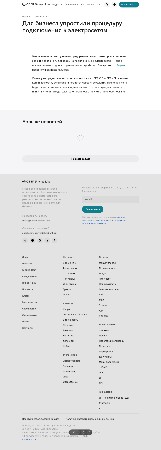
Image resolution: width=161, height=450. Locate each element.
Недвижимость (107, 284)
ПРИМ (25, 321)
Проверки (104, 346)
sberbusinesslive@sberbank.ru (39, 232)
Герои (66, 294)
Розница (103, 315)
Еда (101, 310)
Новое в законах (108, 324)
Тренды (67, 289)
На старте (68, 257)
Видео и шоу (29, 282)
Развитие (68, 303)
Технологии (105, 391)
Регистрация (70, 268)
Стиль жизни (70, 354)
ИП (100, 377)
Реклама (68, 330)
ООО (101, 372)
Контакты (27, 327)
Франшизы (69, 273)
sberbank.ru (29, 439)
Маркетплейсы (107, 262)
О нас (25, 257)
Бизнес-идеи (70, 262)
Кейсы (66, 346)
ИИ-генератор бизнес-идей (114, 397)
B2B (101, 294)
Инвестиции (69, 284)
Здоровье (68, 366)
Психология (69, 371)
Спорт (66, 376)
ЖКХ (101, 299)
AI (100, 408)
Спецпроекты (29, 276)
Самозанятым (30, 315)
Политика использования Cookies (40, 418)
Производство (107, 268)
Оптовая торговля (109, 289)
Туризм (103, 305)
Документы (105, 356)
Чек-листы (69, 278)
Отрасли (103, 257)
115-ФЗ (103, 367)
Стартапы (104, 402)
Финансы (104, 330)
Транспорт (105, 278)
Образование (70, 381)
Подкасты (27, 289)
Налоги (103, 335)
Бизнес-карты (71, 319)
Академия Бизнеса (75, 4)
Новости (26, 16)
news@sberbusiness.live (36, 220)
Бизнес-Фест (94, 4)
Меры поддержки (109, 361)
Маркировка (106, 351)
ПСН (101, 383)
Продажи (68, 325)
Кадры (66, 309)
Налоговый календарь (111, 340)
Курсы (25, 295)
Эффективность (71, 360)
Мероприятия (29, 302)
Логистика (69, 335)
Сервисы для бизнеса (75, 314)
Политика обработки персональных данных (90, 418)
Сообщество (29, 308)
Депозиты (68, 340)
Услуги (102, 273)
